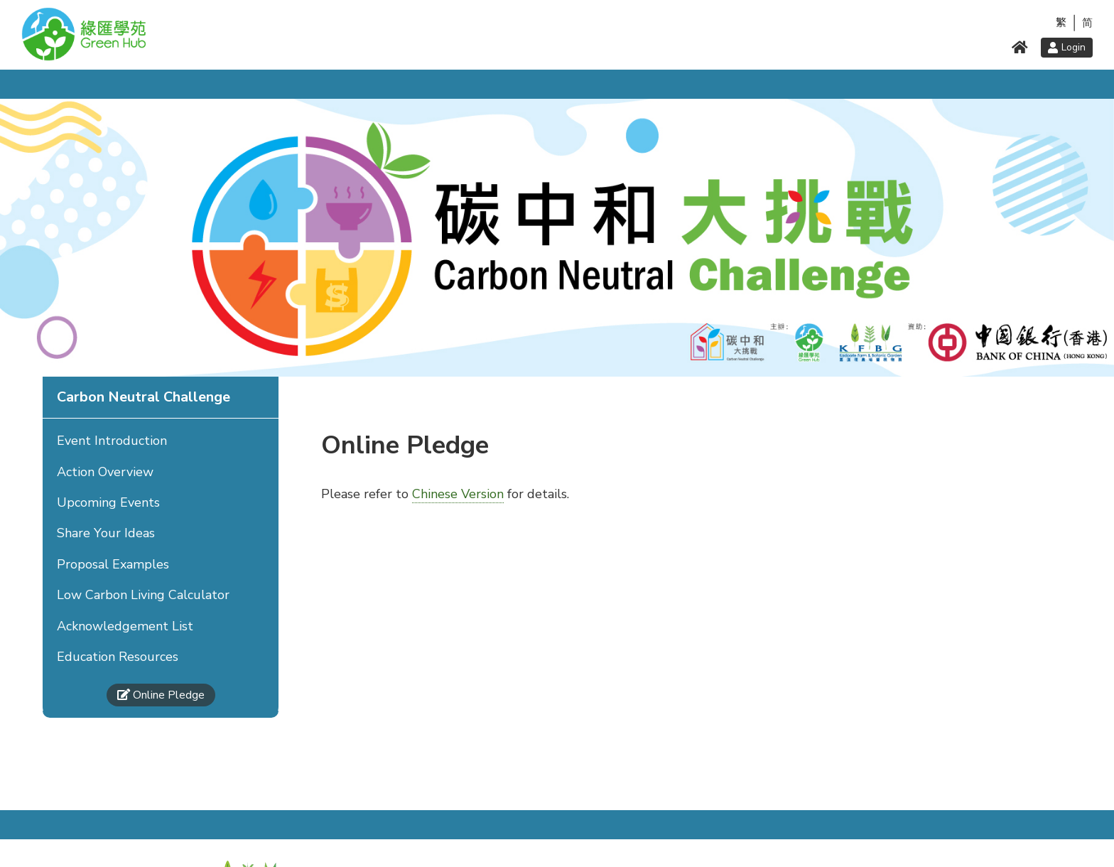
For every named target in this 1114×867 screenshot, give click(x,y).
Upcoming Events (108, 502)
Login (1067, 47)
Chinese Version (458, 493)
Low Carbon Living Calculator (143, 594)
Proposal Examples (113, 564)
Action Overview (105, 471)
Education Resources (117, 656)
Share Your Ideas (106, 533)
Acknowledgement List (125, 626)
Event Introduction (112, 440)
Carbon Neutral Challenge (143, 396)
